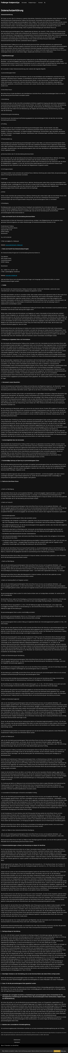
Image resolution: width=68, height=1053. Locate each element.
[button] (36, 2)
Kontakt (40, 2)
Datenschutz (17, 1045)
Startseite (24, 2)
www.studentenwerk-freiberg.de (14, 247)
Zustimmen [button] (57, 1051)
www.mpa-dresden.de (11, 278)
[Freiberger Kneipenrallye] (10, 2)
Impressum (17, 1048)
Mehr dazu (63, 1051)
